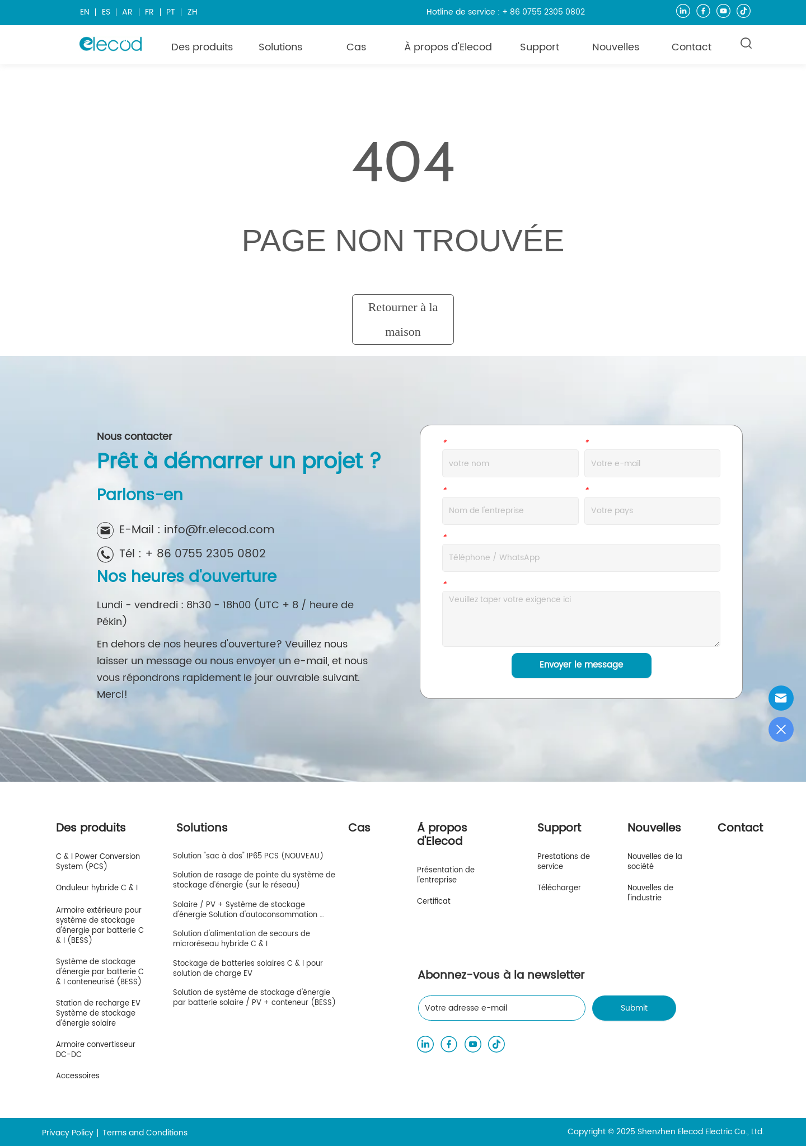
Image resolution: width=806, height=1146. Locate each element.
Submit (634, 1008)
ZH (193, 12)
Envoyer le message (581, 665)
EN (85, 12)
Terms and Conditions (145, 1132)
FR (149, 12)
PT (170, 12)
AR (127, 12)
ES (106, 12)
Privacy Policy (67, 1132)
